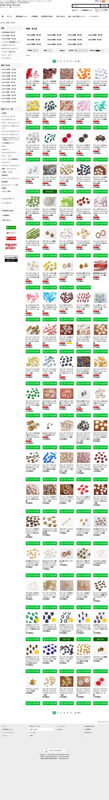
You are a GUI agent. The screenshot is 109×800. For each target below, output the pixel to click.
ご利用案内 (5, 215)
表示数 (30, 50)
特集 (31, 735)
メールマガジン (61, 726)
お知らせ (59, 729)
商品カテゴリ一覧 (35, 726)
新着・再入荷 (33, 729)
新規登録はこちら (87, 10)
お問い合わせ (6, 220)
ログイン (76, 10)
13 (75, 61)
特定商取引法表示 (8, 210)
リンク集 (32, 732)
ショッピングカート (8, 732)
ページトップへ (104, 721)
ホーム (5, 726)
